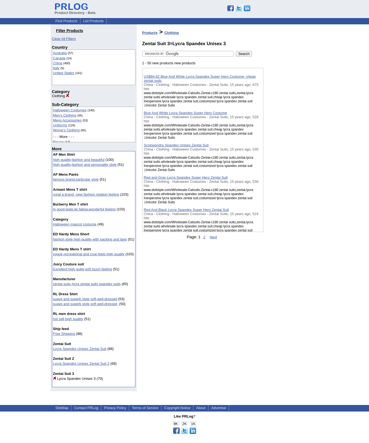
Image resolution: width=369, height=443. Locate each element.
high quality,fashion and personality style (85, 165)
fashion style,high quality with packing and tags (90, 239)
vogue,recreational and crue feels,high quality (89, 254)
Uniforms (60, 125)
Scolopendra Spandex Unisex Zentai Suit (176, 145)
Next (213, 237)
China (57, 63)
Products (150, 33)
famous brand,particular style (76, 179)
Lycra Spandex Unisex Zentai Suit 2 (81, 363)
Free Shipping (64, 334)
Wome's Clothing (66, 130)
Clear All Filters (64, 39)
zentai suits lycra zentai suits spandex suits (87, 284)
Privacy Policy (115, 408)
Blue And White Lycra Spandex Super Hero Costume (185, 113)
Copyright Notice (177, 408)
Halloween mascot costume (75, 224)
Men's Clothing (65, 115)
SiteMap (62, 408)
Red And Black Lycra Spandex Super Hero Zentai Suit (186, 210)
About (200, 408)
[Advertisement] (291, 142)
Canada (59, 58)
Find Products (66, 21)
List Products (93, 21)
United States (63, 73)
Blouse (58, 142)
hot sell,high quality (68, 319)
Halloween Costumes (70, 110)
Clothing (60, 96)
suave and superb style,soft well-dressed (85, 299)
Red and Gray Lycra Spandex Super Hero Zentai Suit (186, 177)
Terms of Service (145, 408)
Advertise (218, 408)
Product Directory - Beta (75, 11)
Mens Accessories (67, 120)
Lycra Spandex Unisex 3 (74, 379)
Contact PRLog (86, 408)
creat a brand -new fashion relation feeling (86, 194)
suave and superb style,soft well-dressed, (85, 304)
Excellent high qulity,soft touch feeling (82, 269)
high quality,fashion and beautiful (78, 160)
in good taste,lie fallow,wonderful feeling (84, 209)
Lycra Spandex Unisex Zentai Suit (79, 349)
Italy (56, 68)
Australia (60, 53)
